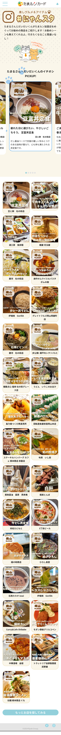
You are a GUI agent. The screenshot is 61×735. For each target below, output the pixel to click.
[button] (26, 175)
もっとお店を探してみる (30, 715)
